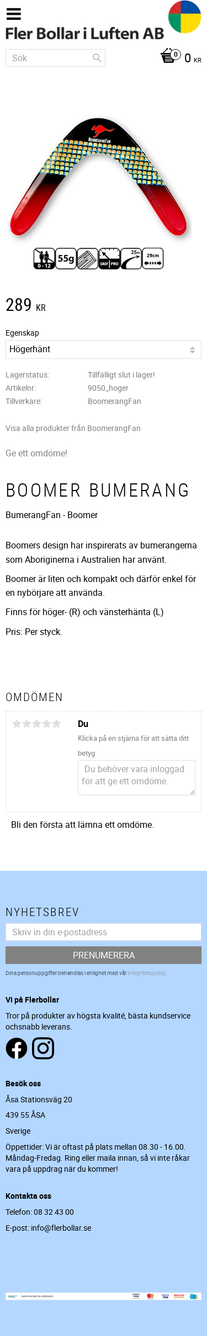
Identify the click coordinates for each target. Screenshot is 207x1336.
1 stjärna (17, 724)
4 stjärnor (46, 724)
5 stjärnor (56, 724)
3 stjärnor (36, 724)
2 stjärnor (26, 724)
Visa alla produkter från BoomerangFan (73, 428)
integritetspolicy (146, 973)
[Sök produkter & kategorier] (55, 58)
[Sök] (97, 58)
